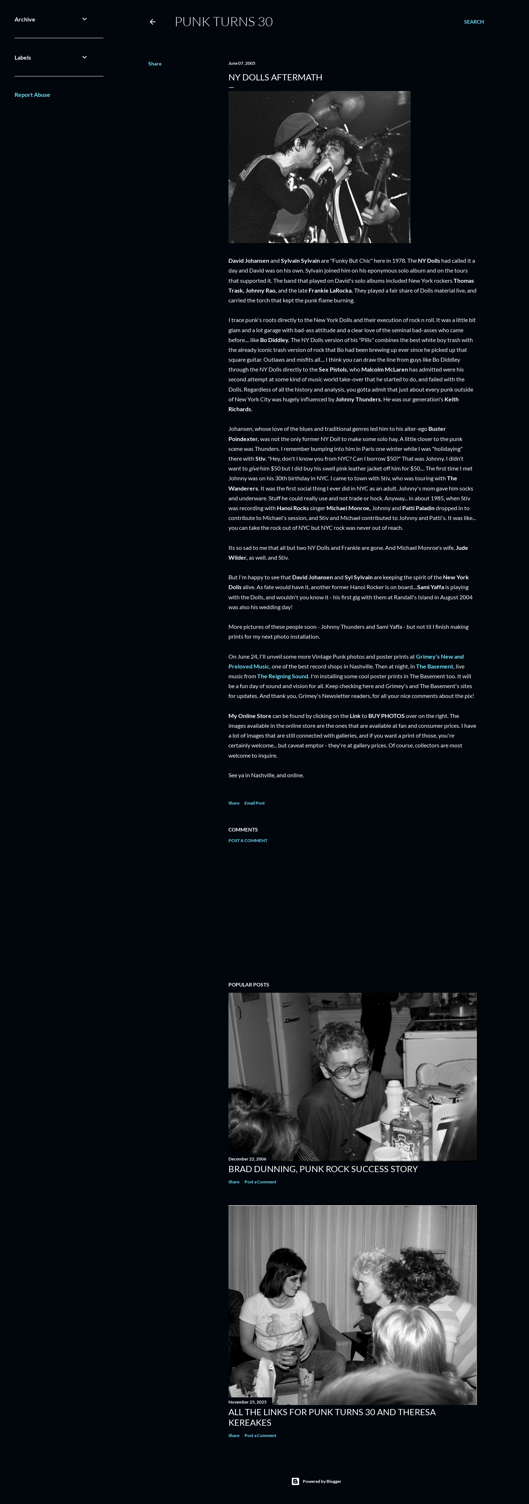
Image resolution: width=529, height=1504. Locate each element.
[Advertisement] (352, 912)
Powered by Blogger (316, 1481)
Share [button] (154, 63)
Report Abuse (32, 94)
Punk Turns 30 (224, 21)
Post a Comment (247, 840)
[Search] (474, 22)
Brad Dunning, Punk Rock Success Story (323, 1168)
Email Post (254, 803)
